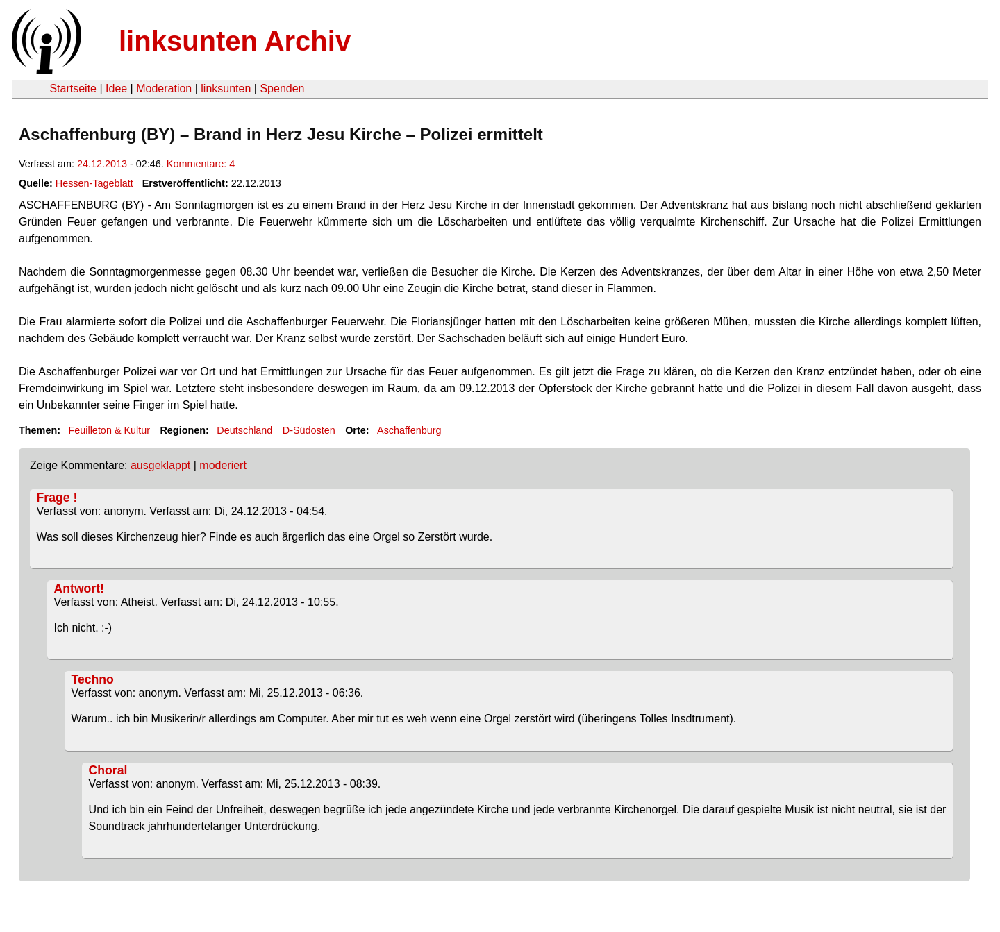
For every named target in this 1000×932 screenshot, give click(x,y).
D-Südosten (309, 430)
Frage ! (57, 498)
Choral (108, 770)
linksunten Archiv (235, 41)
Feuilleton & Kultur (109, 430)
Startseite (73, 88)
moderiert (223, 465)
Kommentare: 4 (201, 163)
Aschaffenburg (409, 430)
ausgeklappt (160, 465)
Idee (116, 88)
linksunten (226, 88)
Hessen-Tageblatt (94, 183)
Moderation (164, 88)
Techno (93, 679)
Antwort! (79, 588)
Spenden (282, 88)
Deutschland (244, 430)
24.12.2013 (102, 163)
